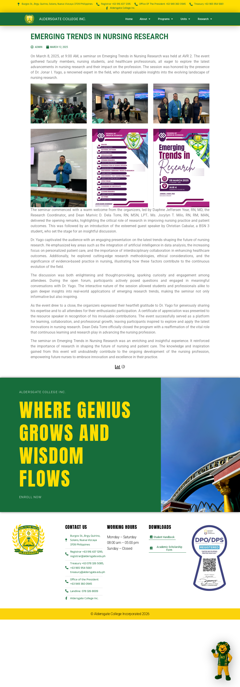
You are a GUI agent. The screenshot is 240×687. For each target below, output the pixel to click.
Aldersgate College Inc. (62, 19)
